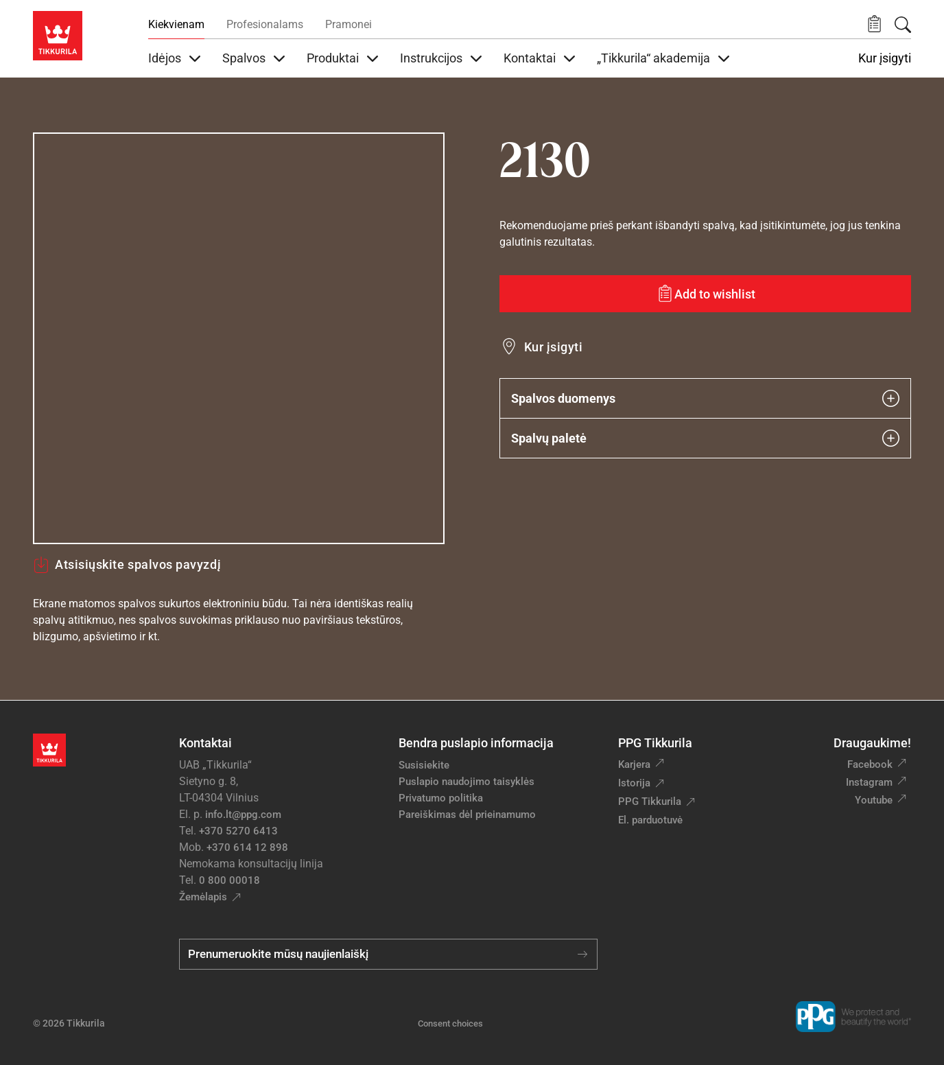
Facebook (870, 764)
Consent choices (450, 1023)
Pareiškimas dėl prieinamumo (469, 814)
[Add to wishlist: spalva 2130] (705, 293)
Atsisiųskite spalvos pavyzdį (127, 565)
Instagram (869, 782)
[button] (874, 24)
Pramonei (348, 24)
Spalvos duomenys (705, 398)
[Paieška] (903, 24)
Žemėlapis (203, 897)
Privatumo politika (441, 798)
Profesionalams (264, 24)
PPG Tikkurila (649, 801)
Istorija (634, 783)
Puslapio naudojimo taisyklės (466, 781)
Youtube (874, 800)
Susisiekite (424, 765)
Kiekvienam (176, 24)
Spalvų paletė (705, 438)
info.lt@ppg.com (243, 814)
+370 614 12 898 (247, 847)
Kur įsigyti (884, 58)
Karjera (634, 764)
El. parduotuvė (650, 820)
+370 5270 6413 (238, 831)
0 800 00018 (229, 880)
